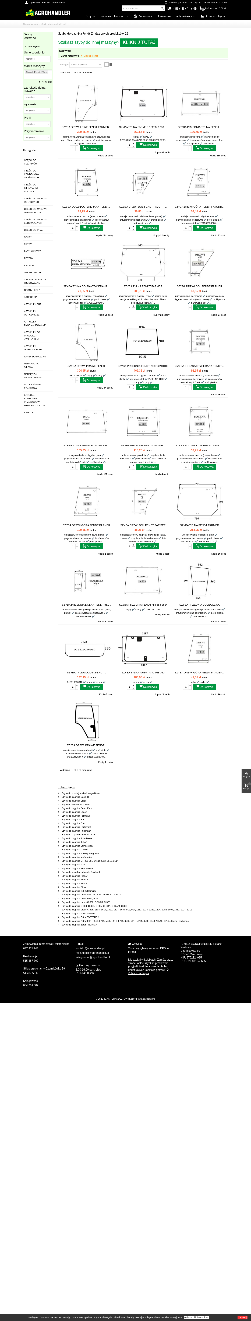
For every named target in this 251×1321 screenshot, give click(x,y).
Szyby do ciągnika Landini (75, 849)
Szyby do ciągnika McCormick (77, 857)
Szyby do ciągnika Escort (74, 812)
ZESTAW (28, 258)
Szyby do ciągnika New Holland (78, 868)
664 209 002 (30, 985)
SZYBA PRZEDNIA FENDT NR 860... (143, 445)
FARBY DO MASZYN (35, 356)
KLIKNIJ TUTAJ (139, 42)
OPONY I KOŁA (32, 290)
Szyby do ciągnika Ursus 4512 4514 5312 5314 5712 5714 (91, 894)
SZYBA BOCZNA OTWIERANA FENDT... (86, 206)
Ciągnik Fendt (90, 56)
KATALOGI (29, 412)
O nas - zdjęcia (213, 16)
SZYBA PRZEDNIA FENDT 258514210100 (143, 365)
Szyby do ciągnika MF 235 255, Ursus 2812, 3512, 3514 (90, 861)
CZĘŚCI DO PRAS (33, 230)
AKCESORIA (30, 297)
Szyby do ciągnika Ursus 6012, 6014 (80, 898)
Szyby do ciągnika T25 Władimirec (79, 891)
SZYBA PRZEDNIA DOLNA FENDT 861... (86, 604)
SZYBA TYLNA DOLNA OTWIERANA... (86, 286)
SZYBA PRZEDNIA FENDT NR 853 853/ (143, 604)
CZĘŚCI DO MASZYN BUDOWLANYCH (35, 221)
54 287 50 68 (31, 973)
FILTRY (28, 244)
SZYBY (28, 237)
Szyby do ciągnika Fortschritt (76, 827)
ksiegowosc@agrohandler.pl (93, 957)
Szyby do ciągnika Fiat (73, 819)
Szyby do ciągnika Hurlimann (76, 831)
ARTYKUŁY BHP (32, 304)
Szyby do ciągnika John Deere (77, 838)
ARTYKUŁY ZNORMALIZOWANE (35, 323)
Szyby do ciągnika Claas (74, 800)
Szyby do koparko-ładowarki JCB (78, 834)
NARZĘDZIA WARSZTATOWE (33, 376)
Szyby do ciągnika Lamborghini (77, 846)
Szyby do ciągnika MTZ (73, 864)
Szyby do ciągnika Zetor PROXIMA (79, 924)
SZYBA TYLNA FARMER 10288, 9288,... (143, 126)
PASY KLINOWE (32, 251)
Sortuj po (64, 64)
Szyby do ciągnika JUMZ (74, 842)
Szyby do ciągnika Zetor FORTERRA (80, 917)
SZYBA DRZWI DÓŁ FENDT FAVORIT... (143, 206)
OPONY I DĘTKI (32, 272)
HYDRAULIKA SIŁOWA (31, 365)
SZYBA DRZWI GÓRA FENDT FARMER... (199, 672)
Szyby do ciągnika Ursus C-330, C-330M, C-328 (86, 902)
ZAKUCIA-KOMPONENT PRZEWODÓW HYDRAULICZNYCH (34, 400)
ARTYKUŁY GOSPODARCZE (33, 348)
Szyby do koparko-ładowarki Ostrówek (81, 872)
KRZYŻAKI (29, 265)
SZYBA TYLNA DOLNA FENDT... (86, 672)
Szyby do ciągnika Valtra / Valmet (78, 913)
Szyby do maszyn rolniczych (105, 16)
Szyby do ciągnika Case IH (75, 797)
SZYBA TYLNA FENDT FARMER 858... (86, 445)
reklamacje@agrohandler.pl (92, 952)
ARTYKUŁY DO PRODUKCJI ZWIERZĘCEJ (32, 335)
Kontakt (46, 2)
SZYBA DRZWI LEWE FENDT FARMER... (86, 126)
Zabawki (142, 16)
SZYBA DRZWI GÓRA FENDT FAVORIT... (199, 206)
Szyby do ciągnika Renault (75, 879)
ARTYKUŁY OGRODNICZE (32, 313)
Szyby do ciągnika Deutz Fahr (77, 808)
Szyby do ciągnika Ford (73, 823)
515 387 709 (30, 960)
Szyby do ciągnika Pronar (74, 876)
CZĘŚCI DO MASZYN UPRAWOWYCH (35, 211)
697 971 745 (182, 8)
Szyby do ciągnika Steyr (74, 887)
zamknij (242, 1317)
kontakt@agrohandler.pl (90, 948)
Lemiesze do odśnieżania (175, 16)
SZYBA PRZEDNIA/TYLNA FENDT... (199, 126)
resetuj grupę (46, 82)
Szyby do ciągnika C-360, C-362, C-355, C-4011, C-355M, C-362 (94, 906)
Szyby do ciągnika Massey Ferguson (80, 853)
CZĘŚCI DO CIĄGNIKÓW (30, 162)
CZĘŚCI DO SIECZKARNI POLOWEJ (31, 188)
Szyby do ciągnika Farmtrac (76, 815)
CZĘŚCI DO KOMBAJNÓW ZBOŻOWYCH (31, 174)
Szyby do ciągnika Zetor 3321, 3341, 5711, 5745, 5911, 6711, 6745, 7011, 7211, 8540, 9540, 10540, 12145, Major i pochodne (125, 921)
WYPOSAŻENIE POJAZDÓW (32, 386)
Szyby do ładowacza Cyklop (76, 804)
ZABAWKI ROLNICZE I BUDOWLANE (35, 281)
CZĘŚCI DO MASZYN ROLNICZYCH (35, 200)
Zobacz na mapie (148, 971)
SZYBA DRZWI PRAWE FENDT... (86, 745)
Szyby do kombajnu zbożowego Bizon (81, 793)
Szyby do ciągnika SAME (74, 883)
